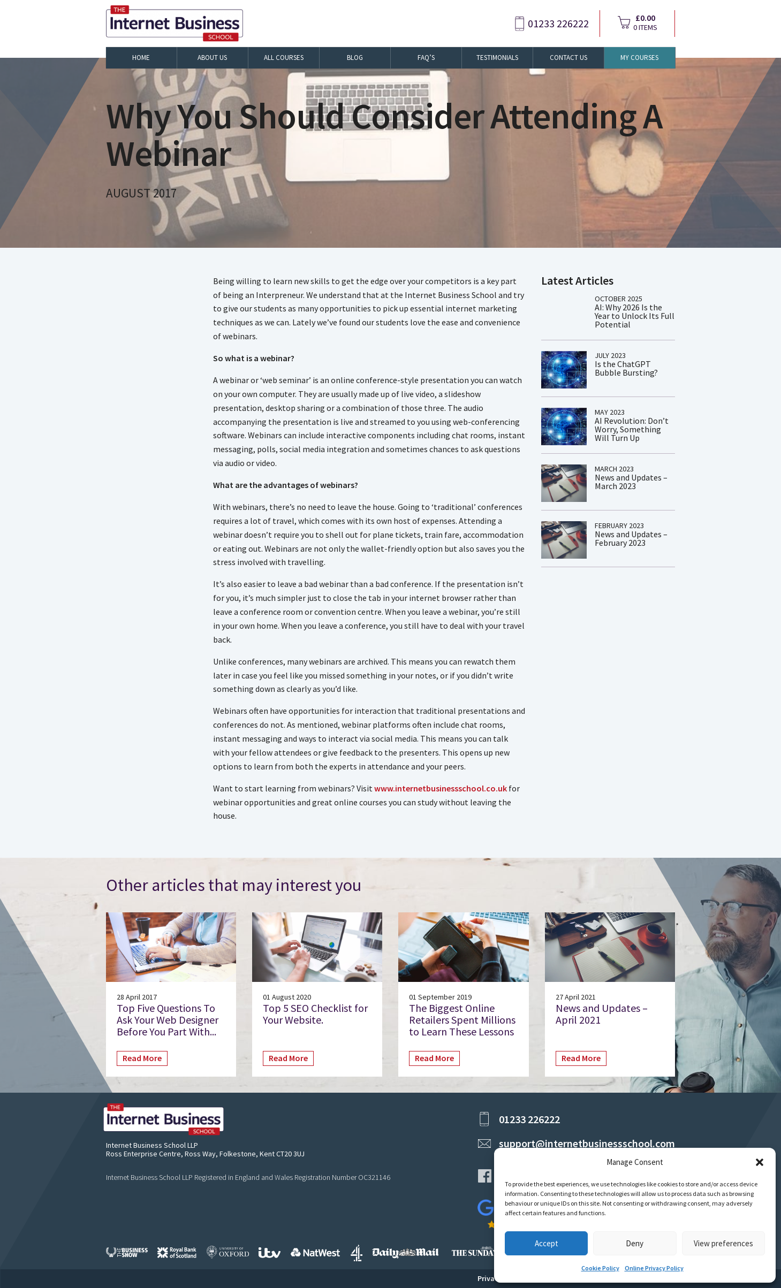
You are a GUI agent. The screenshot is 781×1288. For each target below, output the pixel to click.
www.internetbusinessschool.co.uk (440, 788)
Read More (142, 1058)
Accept (546, 1243)
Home (141, 57)
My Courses (639, 57)
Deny (634, 1243)
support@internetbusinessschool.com (587, 1143)
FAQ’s (426, 57)
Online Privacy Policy (654, 1268)
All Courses (284, 57)
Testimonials (497, 57)
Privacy (489, 1278)
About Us (212, 57)
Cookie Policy (600, 1268)
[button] (759, 1162)
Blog (355, 57)
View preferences (723, 1243)
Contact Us (568, 57)
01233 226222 (558, 23)
